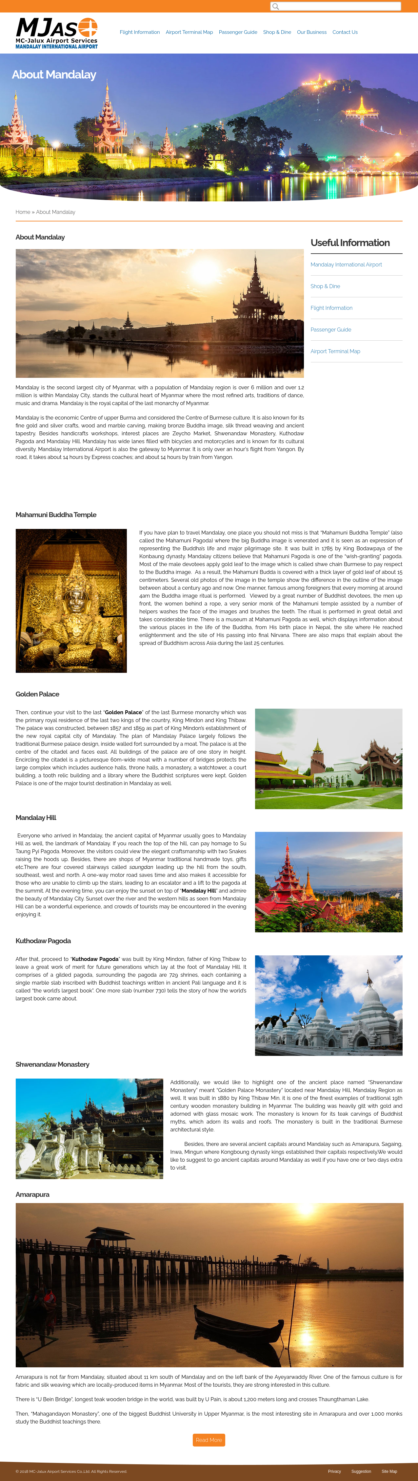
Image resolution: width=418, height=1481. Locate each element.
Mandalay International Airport (346, 265)
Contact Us (345, 32)
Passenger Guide (238, 32)
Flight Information (140, 32)
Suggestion (361, 1471)
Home (23, 212)
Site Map (389, 1471)
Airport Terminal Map (189, 32)
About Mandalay (55, 212)
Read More (209, 1440)
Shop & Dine (277, 32)
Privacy (334, 1471)
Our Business (312, 32)
